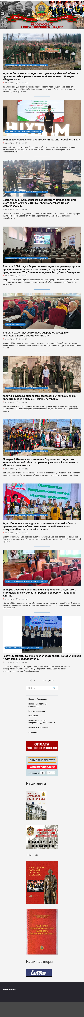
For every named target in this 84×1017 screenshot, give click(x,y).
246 (44, 681)
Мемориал (33, 732)
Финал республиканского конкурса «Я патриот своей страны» (41, 139)
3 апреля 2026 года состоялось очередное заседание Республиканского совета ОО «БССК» (36, 334)
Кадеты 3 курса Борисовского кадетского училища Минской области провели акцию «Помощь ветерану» (40, 397)
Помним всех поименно (39, 727)
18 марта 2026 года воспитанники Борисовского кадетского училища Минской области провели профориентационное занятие (39, 592)
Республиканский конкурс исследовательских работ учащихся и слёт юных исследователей (42, 657)
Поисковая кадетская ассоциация (38, 705)
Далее (51, 681)
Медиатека (33, 716)
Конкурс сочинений (37, 711)
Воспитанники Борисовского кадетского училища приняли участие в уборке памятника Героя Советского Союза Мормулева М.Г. (39, 202)
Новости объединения (38, 699)
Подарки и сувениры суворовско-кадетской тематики (42, 721)
